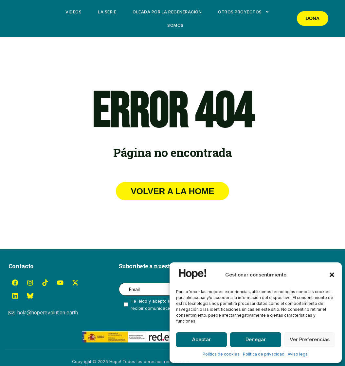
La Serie (107, 11)
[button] (332, 275)
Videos (73, 11)
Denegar (255, 339)
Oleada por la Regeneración (167, 11)
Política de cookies (221, 354)
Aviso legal (298, 354)
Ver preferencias (310, 339)
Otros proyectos (243, 12)
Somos (175, 25)
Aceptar (201, 339)
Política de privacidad (263, 354)
